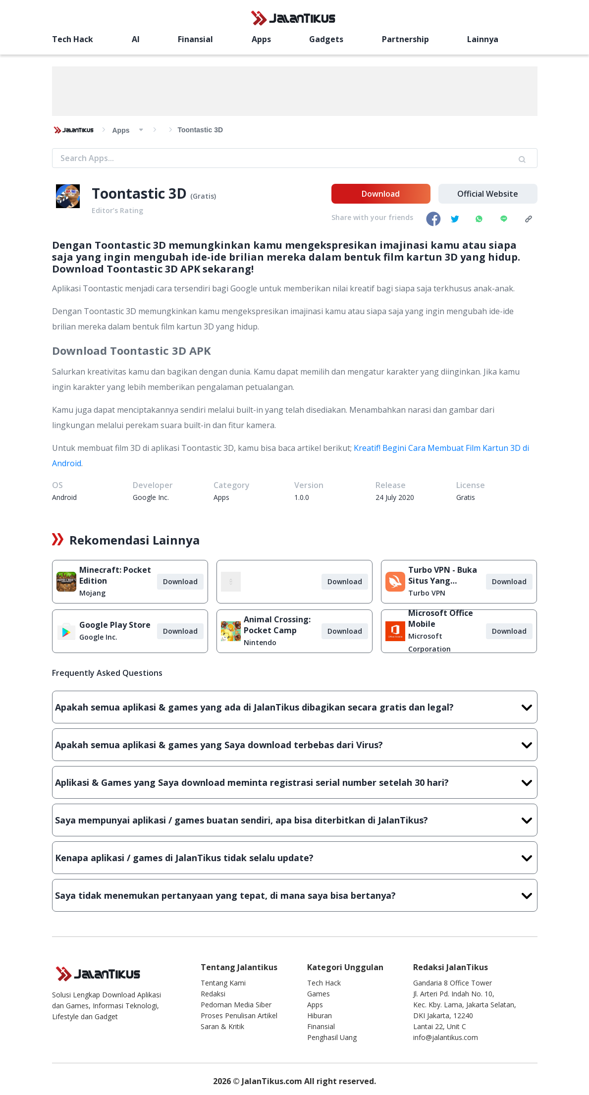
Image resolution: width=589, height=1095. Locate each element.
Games (318, 993)
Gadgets (269, 39)
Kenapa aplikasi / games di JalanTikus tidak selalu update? (295, 858)
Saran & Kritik (222, 1026)
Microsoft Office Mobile (440, 618)
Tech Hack (72, 39)
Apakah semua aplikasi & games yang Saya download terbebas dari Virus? (295, 745)
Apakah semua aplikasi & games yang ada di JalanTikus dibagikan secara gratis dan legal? (295, 707)
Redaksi (213, 993)
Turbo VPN (426, 593)
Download (381, 193)
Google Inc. (98, 637)
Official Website (487, 193)
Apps (217, 39)
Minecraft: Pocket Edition (115, 575)
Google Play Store (115, 624)
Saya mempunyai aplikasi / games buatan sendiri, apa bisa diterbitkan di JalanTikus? (295, 820)
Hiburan (319, 1015)
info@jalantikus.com (445, 1037)
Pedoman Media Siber (236, 1004)
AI (121, 39)
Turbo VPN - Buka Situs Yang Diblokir (442, 575)
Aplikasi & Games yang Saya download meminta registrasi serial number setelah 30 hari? (295, 782)
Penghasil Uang (332, 1037)
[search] (465, 38)
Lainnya (396, 39)
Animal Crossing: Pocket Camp (277, 625)
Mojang (92, 593)
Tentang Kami (223, 982)
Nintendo (260, 642)
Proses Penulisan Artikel (239, 1015)
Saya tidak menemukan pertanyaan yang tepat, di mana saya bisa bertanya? (295, 895)
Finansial (166, 39)
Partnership (333, 39)
